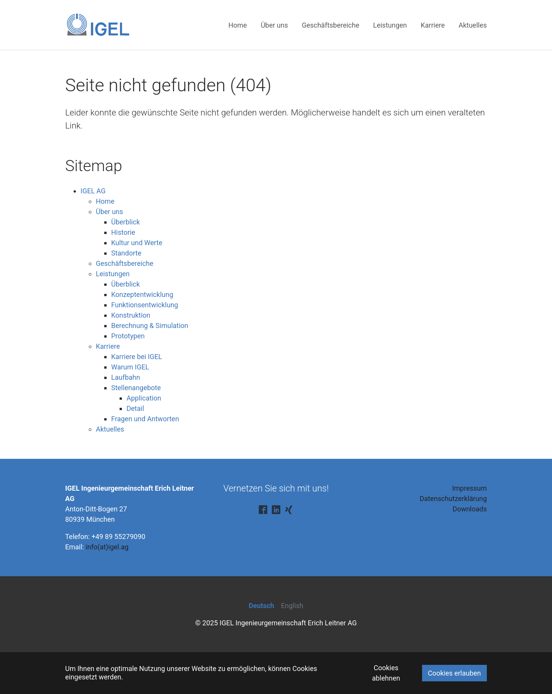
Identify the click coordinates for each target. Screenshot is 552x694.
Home (105, 201)
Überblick (125, 222)
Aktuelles (110, 429)
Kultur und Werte (136, 243)
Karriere (108, 346)
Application (144, 398)
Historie (123, 232)
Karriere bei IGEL (136, 357)
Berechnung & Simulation (149, 325)
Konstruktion (130, 315)
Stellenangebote (136, 388)
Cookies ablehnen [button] (386, 673)
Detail (135, 408)
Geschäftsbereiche (124, 263)
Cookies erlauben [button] (454, 673)
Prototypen (128, 336)
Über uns (109, 212)
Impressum (469, 488)
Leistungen (113, 274)
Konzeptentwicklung (142, 294)
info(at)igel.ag (106, 547)
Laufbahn (125, 377)
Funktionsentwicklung (144, 305)
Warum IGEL (130, 367)
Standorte (126, 253)
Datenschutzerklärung (453, 499)
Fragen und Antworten (145, 419)
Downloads (470, 509)
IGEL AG (92, 191)
